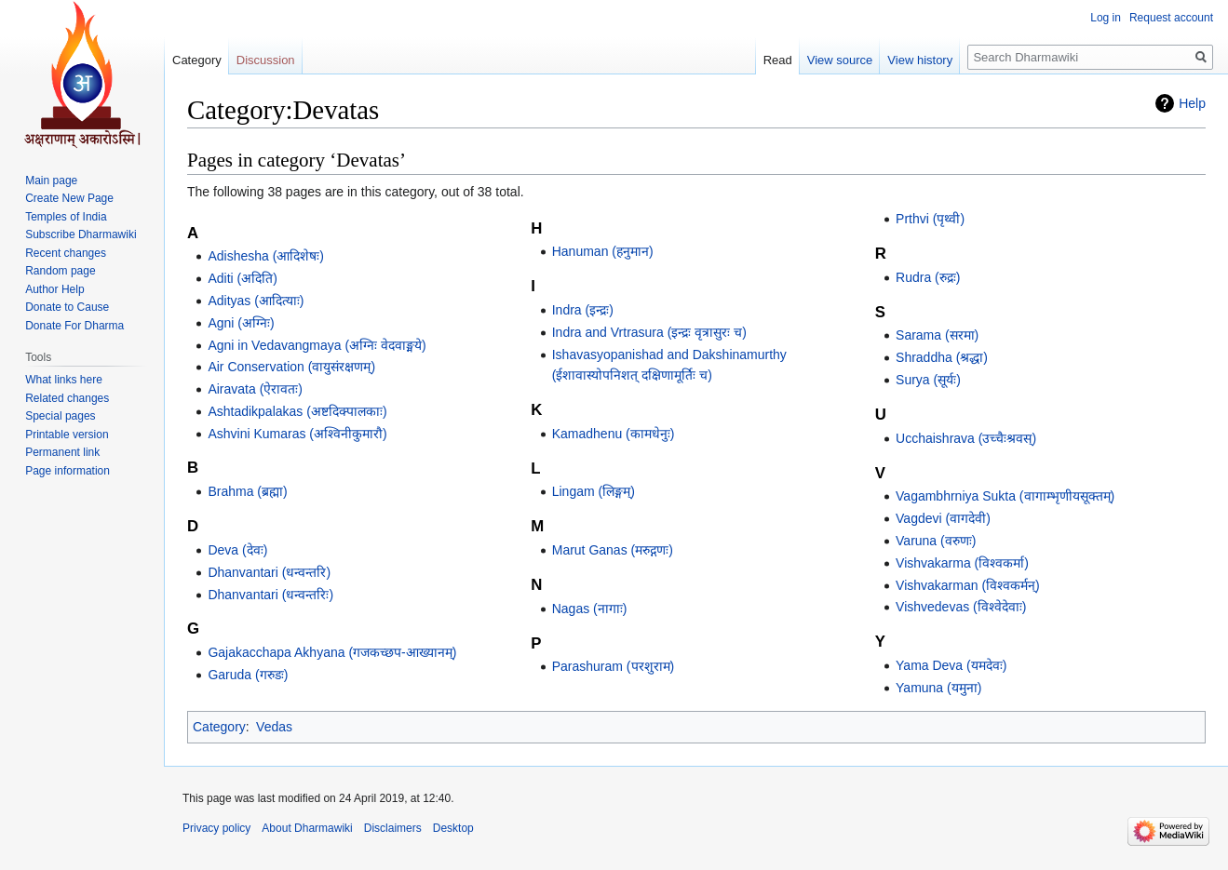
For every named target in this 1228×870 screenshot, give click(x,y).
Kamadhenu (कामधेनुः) (613, 433)
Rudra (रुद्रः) (928, 277)
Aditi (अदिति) (242, 278)
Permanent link (62, 452)
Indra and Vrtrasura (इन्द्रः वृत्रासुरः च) (649, 332)
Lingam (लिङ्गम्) (593, 491)
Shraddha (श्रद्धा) (942, 357)
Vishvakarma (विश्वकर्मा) (962, 562)
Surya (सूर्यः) (928, 379)
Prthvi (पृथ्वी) (930, 218)
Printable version (66, 434)
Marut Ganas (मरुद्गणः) (612, 549)
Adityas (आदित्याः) (256, 300)
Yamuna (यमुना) (938, 687)
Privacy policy (216, 828)
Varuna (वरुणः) (936, 540)
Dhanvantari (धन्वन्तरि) (269, 572)
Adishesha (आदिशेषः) (266, 255)
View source (840, 60)
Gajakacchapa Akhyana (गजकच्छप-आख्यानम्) (332, 652)
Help (1192, 103)
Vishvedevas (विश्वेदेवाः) (961, 606)
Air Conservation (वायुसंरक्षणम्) (291, 366)
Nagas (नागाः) (589, 608)
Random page (60, 270)
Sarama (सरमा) (937, 335)
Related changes (67, 398)
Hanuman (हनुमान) (603, 251)
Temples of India (65, 216)
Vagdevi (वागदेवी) (943, 518)
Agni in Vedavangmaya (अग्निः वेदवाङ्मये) (316, 345)
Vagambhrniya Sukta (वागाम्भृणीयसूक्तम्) (1005, 496)
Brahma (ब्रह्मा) (247, 491)
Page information (67, 470)
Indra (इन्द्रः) (583, 309)
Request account (1171, 17)
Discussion (265, 60)
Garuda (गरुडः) (248, 674)
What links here (63, 379)
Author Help (54, 289)
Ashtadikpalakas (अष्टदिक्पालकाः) (297, 411)
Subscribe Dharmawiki (80, 234)
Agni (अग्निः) (241, 322)
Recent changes (65, 253)
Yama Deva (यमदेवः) (951, 665)
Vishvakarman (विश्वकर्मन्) (968, 585)
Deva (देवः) (237, 549)
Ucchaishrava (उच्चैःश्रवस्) (966, 438)
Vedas (274, 726)
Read (777, 60)
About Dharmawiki (307, 828)
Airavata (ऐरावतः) (255, 388)
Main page (51, 180)
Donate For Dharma (74, 325)
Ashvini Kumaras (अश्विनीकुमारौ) (297, 433)
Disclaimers (393, 828)
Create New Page (69, 198)
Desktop (453, 828)
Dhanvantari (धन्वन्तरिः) (270, 594)
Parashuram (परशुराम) (613, 666)
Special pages (60, 415)
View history (919, 60)
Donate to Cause (67, 307)
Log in (1105, 17)
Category (219, 726)
